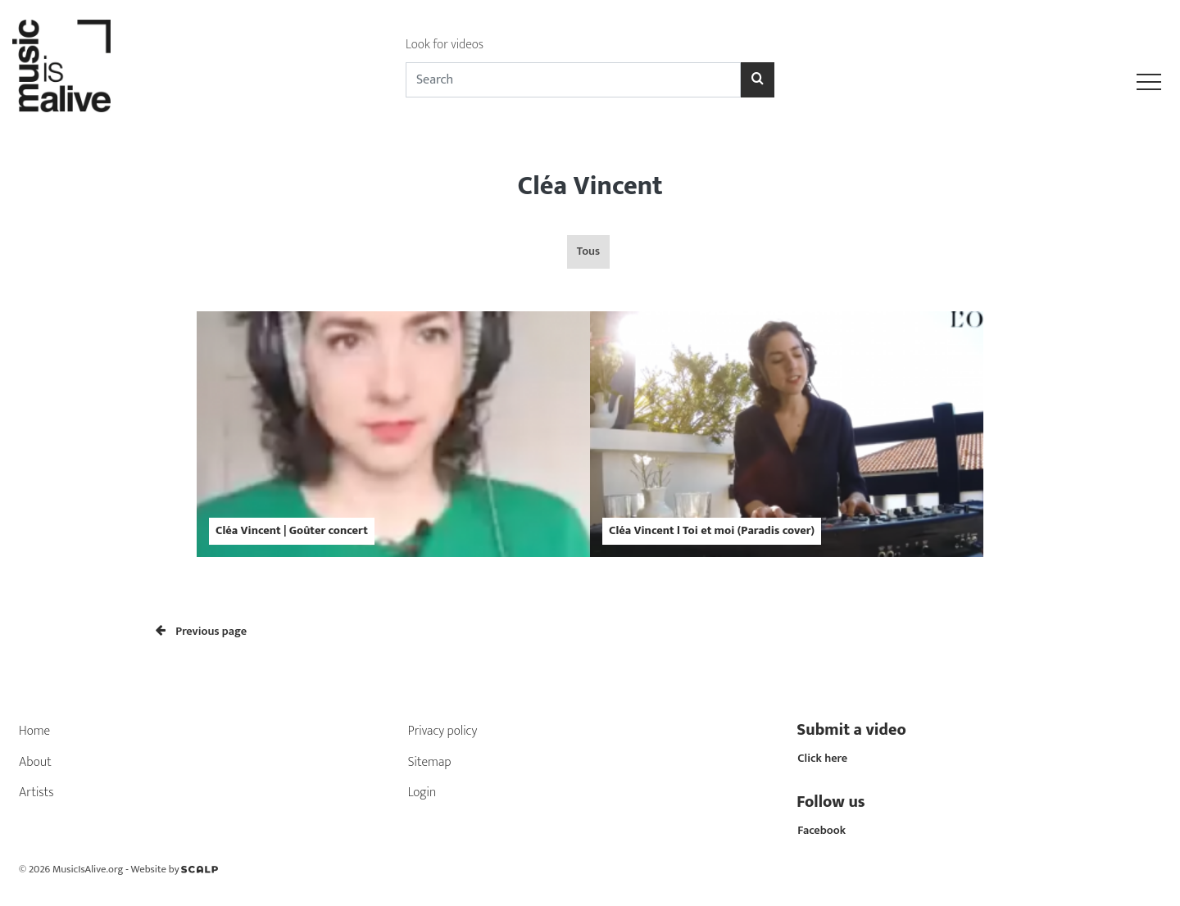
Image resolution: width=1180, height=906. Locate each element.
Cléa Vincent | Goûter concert (292, 531)
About (35, 762)
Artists (36, 792)
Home (34, 731)
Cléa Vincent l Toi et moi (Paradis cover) (712, 531)
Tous (588, 251)
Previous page (201, 631)
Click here (822, 758)
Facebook (821, 830)
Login (422, 792)
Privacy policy (443, 731)
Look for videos (444, 45)
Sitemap (430, 762)
